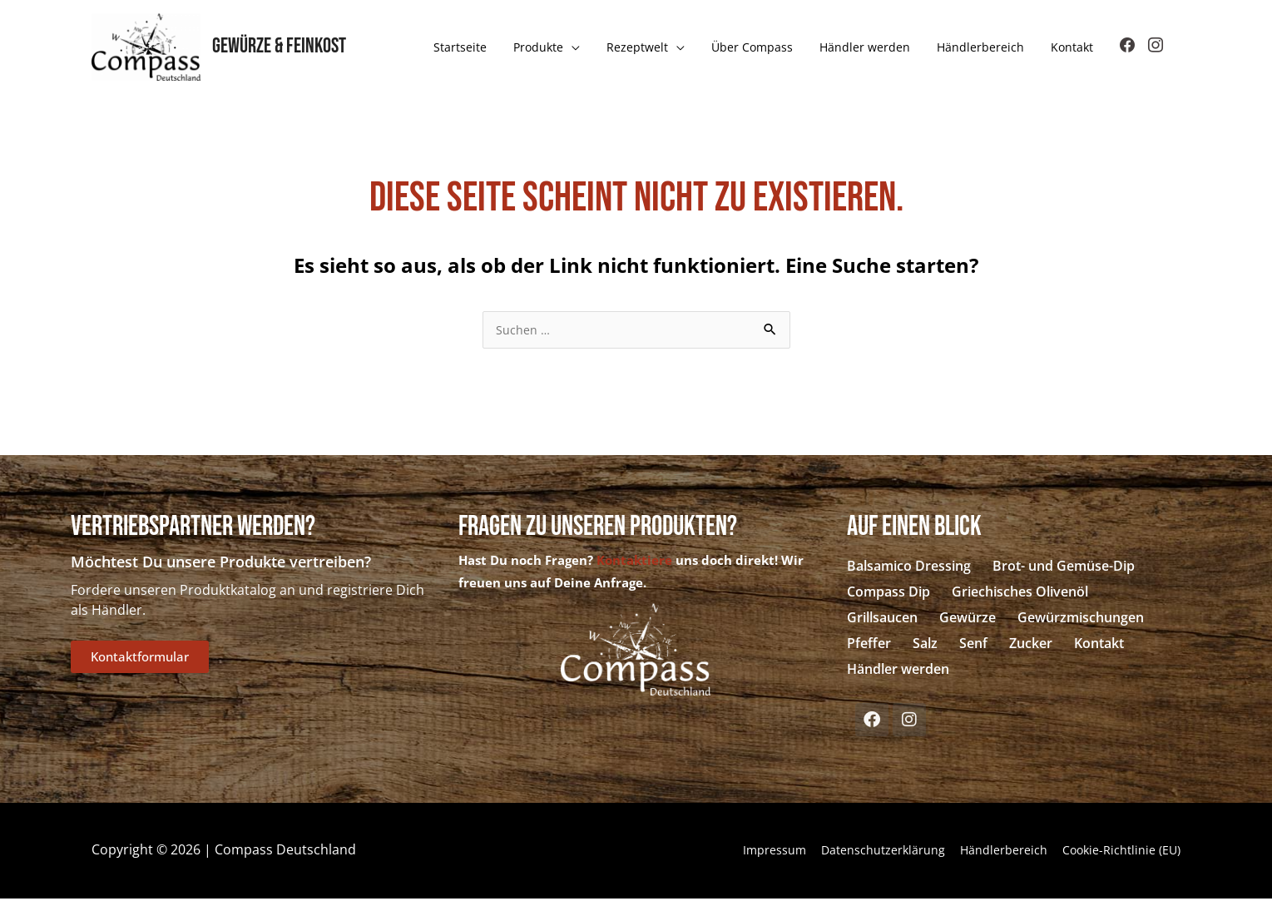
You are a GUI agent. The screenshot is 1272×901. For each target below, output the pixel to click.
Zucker (1030, 645)
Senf (973, 645)
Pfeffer (869, 645)
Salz (925, 645)
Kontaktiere (634, 562)
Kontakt (1099, 645)
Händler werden (898, 671)
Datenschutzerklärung (846, 852)
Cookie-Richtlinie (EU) (1114, 852)
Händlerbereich (982, 852)
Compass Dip (888, 594)
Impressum (724, 852)
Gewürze (967, 620)
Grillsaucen (882, 620)
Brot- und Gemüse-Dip (1063, 568)
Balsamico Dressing (909, 568)
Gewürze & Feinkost (284, 48)
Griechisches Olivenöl (1020, 594)
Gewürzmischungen (1080, 620)
